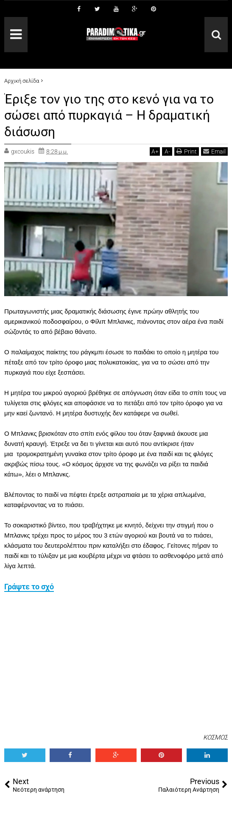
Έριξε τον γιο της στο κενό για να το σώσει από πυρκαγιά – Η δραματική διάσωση (116, 115)
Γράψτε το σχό (29, 586)
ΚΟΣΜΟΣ (215, 737)
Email (214, 151)
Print (186, 151)
